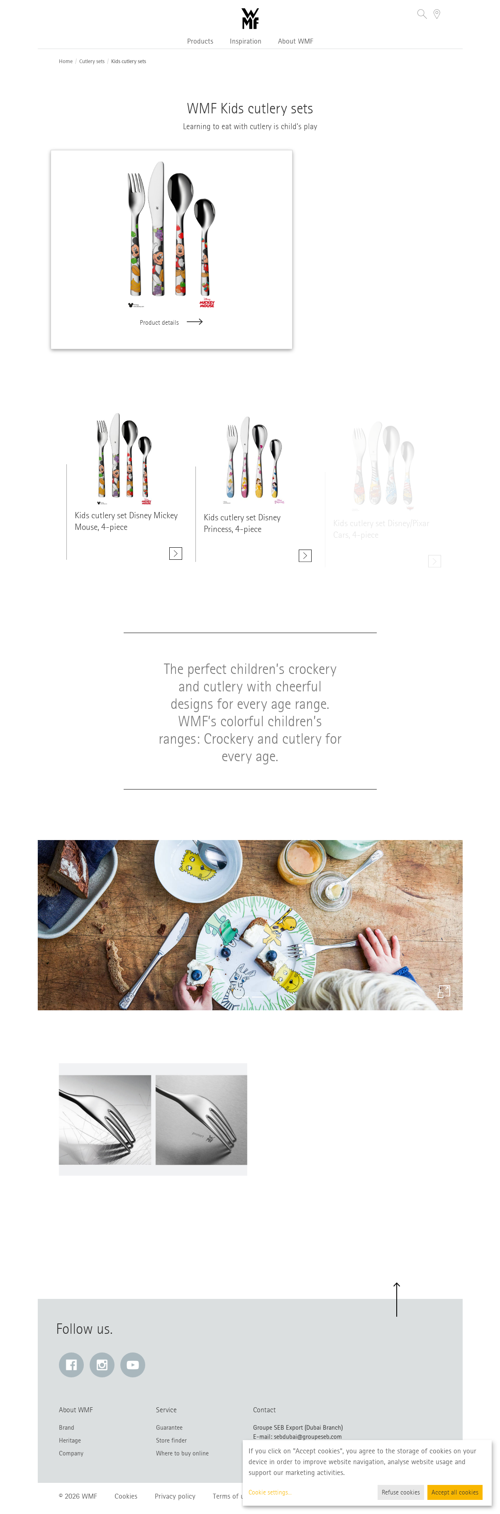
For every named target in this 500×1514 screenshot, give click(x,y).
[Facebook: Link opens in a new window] (71, 1364)
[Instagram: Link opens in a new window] (102, 1364)
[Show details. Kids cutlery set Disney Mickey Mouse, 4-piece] (175, 557)
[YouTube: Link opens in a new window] (132, 1364)
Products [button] (200, 41)
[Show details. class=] (124, 462)
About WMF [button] (295, 41)
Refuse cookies (401, 1492)
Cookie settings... (270, 1492)
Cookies (126, 1496)
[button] (422, 15)
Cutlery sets (92, 61)
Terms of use (232, 1496)
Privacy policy (175, 1496)
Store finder (171, 1440)
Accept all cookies (455, 1492)
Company (71, 1453)
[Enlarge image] (444, 991)
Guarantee (169, 1427)
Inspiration (245, 41)
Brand (66, 1427)
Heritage (70, 1440)
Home (66, 61)
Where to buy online (182, 1453)
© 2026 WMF (78, 1496)
